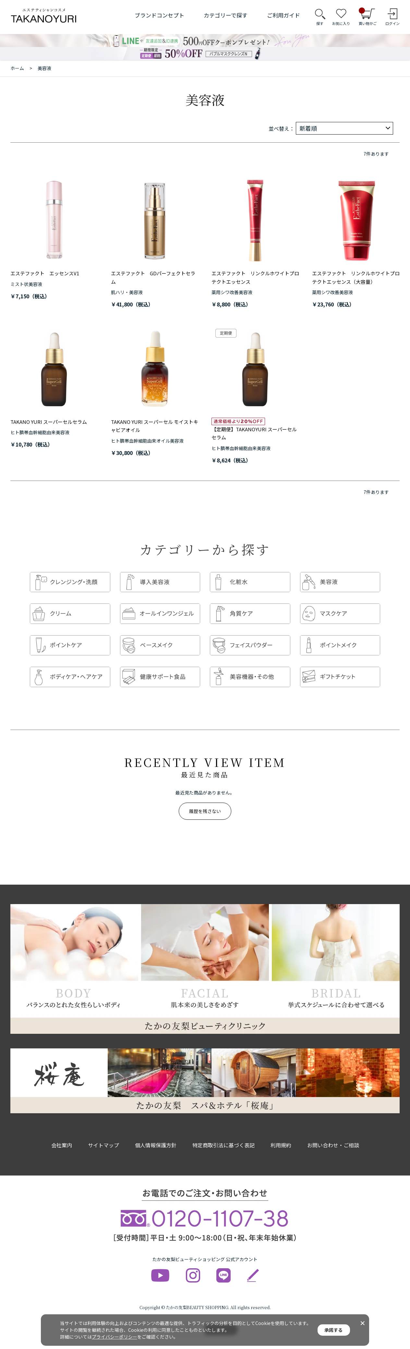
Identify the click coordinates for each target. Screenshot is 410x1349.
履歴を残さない (205, 802)
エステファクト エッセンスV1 (44, 273)
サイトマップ (103, 1136)
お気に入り (341, 23)
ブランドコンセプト (159, 15)
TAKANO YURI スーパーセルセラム (48, 421)
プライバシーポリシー (114, 1336)
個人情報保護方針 (155, 1136)
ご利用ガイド (283, 15)
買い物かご (368, 17)
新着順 (308, 128)
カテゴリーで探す (225, 15)
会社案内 (61, 1136)
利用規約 (281, 1136)
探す (319, 23)
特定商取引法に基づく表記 (223, 1136)
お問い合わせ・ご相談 (333, 1136)
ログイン (392, 23)
